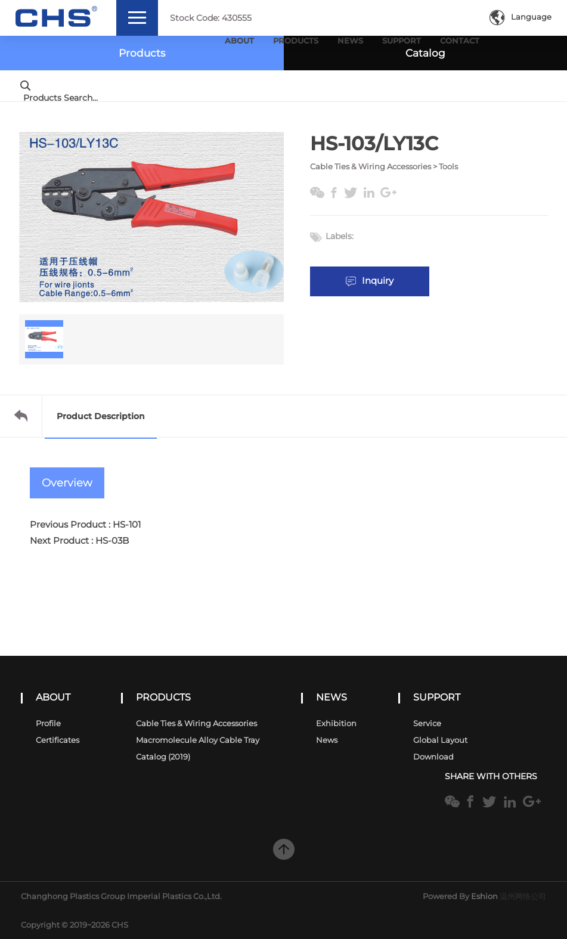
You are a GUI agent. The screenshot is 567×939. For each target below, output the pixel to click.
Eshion (484, 896)
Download (433, 756)
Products (295, 40)
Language (520, 16)
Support (401, 40)
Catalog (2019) (163, 756)
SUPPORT (436, 697)
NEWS (331, 697)
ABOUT (53, 697)
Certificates (57, 740)
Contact (459, 40)
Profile (48, 723)
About (239, 40)
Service (427, 723)
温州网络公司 (523, 896)
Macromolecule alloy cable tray (197, 740)
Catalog (425, 53)
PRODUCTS (163, 697)
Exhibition (336, 723)
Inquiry (370, 280)
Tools (448, 166)
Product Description (101, 416)
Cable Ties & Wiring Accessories (370, 166)
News (350, 40)
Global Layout (440, 740)
